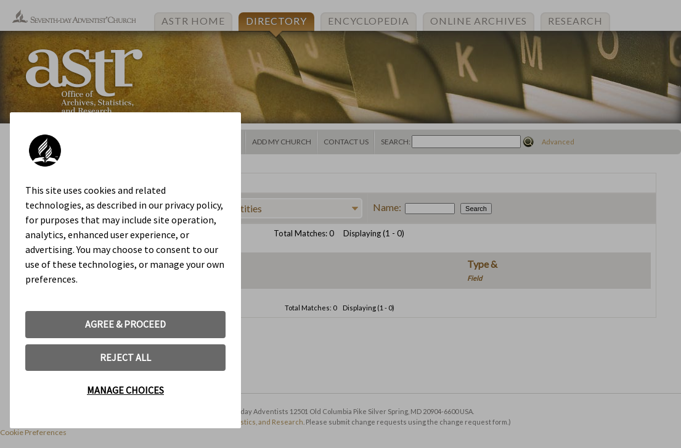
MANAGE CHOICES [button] (125, 390)
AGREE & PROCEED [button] (125, 324)
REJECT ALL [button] (125, 357)
